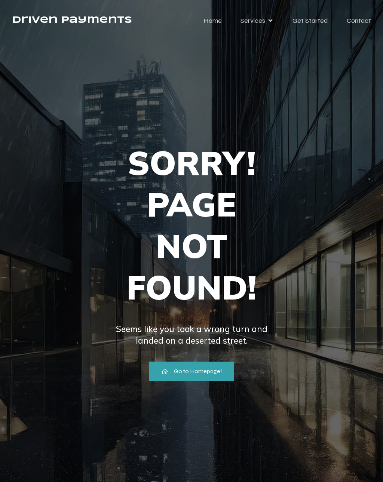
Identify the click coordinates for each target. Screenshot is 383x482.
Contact (359, 20)
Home (212, 20)
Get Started (310, 20)
